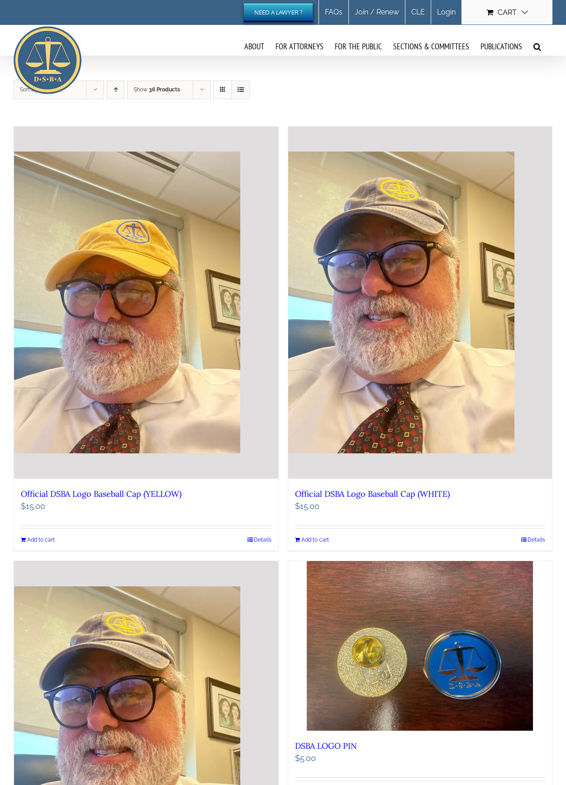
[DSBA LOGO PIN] (420, 646)
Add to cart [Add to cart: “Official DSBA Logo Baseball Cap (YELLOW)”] (41, 540)
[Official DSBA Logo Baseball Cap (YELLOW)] (146, 303)
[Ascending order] (115, 90)
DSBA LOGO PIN (326, 746)
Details (262, 540)
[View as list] (240, 90)
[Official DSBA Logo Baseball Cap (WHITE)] (420, 303)
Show (156, 89)
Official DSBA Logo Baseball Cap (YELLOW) (101, 494)
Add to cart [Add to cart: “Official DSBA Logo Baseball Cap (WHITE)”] (315, 540)
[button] (537, 46)
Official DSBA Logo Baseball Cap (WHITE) (372, 494)
